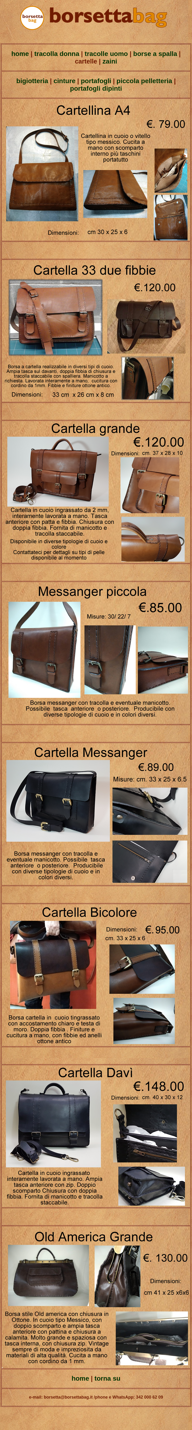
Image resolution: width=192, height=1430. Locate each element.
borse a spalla (155, 53)
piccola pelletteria (144, 81)
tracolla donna (55, 53)
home (20, 53)
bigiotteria (32, 81)
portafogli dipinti (96, 88)
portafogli (96, 81)
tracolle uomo (105, 53)
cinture (64, 81)
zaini (109, 61)
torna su (107, 1378)
